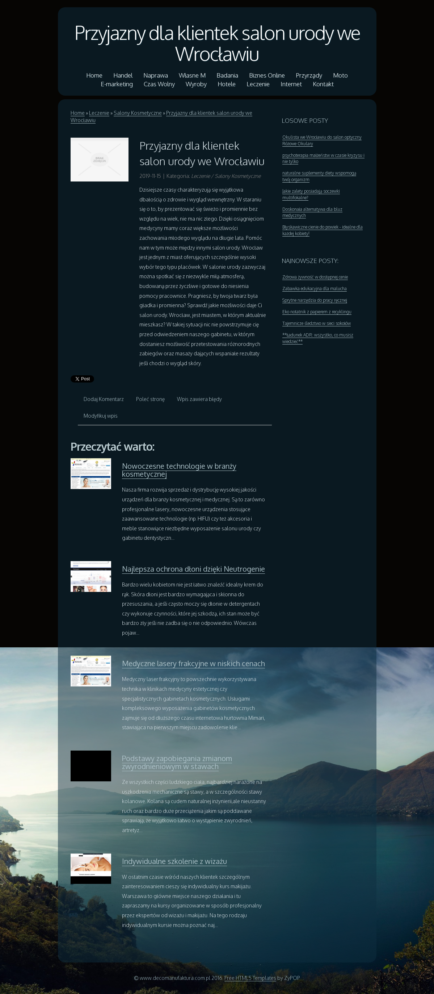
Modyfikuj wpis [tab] (101, 416)
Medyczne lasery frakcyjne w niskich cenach (193, 663)
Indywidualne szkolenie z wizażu (174, 861)
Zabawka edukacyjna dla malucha (314, 288)
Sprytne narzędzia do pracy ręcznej (314, 300)
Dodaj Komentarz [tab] (104, 399)
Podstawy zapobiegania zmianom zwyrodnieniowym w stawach (177, 762)
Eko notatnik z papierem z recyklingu (316, 311)
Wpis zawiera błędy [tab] (199, 399)
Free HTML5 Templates (250, 978)
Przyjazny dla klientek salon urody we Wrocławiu (217, 42)
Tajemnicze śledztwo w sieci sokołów (316, 323)
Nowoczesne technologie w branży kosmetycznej (179, 470)
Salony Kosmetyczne (138, 113)
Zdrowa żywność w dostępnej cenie (315, 277)
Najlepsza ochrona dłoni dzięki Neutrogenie (193, 568)
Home (78, 113)
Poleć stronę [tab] (150, 399)
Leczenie (99, 113)
